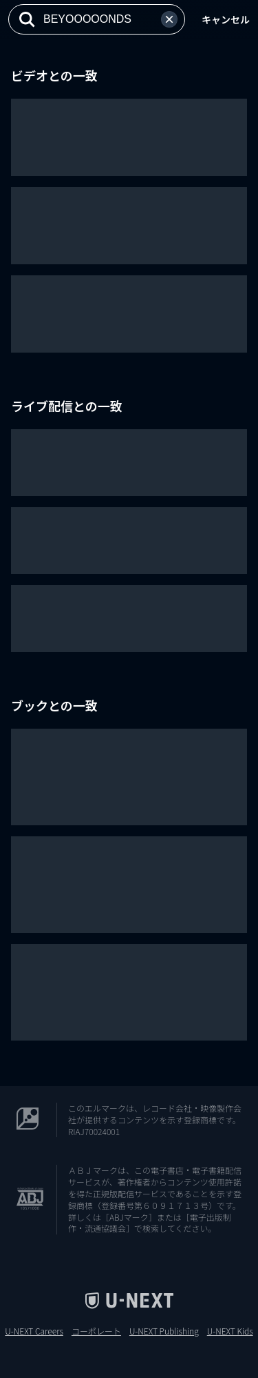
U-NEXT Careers (34, 1331)
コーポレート (96, 1331)
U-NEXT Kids (230, 1331)
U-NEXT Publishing (164, 1331)
